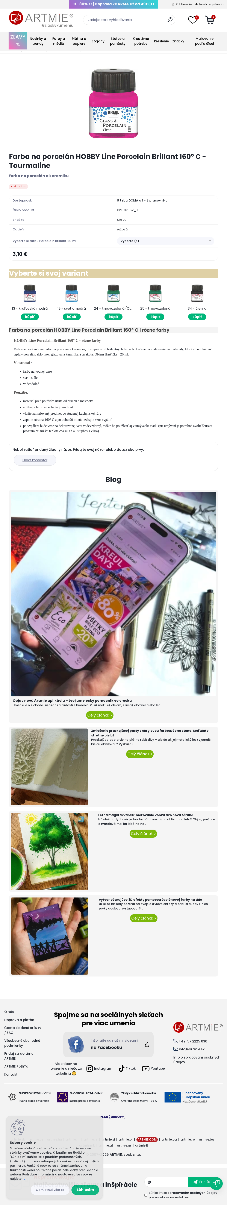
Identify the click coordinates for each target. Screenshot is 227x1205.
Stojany (98, 41)
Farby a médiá (58, 41)
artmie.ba (169, 1139)
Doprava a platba (19, 1020)
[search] (170, 21)
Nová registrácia (211, 4)
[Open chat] (216, 1183)
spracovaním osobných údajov (192, 1193)
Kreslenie (161, 41)
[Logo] (41, 19)
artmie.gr (124, 1145)
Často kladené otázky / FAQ (22, 1030)
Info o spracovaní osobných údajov (196, 1060)
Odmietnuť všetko (50, 1190)
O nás (9, 1011)
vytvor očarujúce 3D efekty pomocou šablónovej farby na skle (150, 899)
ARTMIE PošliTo (16, 1066)
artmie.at (106, 1145)
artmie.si (108, 1139)
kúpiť (30, 316)
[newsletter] (203, 1182)
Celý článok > (99, 715)
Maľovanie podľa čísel (204, 41)
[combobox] (165, 241)
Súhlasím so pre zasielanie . (183, 1195)
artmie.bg (206, 1139)
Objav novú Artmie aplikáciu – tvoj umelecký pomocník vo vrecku (72, 700)
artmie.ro (188, 1139)
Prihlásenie (184, 4)
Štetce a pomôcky (118, 41)
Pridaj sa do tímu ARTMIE (18, 1056)
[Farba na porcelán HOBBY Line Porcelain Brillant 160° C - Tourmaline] (113, 103)
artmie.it (141, 1145)
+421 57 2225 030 (193, 1041)
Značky (178, 41)
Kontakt (11, 1074)
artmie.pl (126, 1139)
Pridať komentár (35, 460)
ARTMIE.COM (147, 1139)
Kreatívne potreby (141, 41)
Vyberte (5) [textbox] (130, 241)
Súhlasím (85, 1189)
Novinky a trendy (38, 41)
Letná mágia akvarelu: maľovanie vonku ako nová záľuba (145, 815)
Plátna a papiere (79, 41)
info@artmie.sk (191, 1049)
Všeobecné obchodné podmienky (22, 1043)
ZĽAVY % (17, 40)
